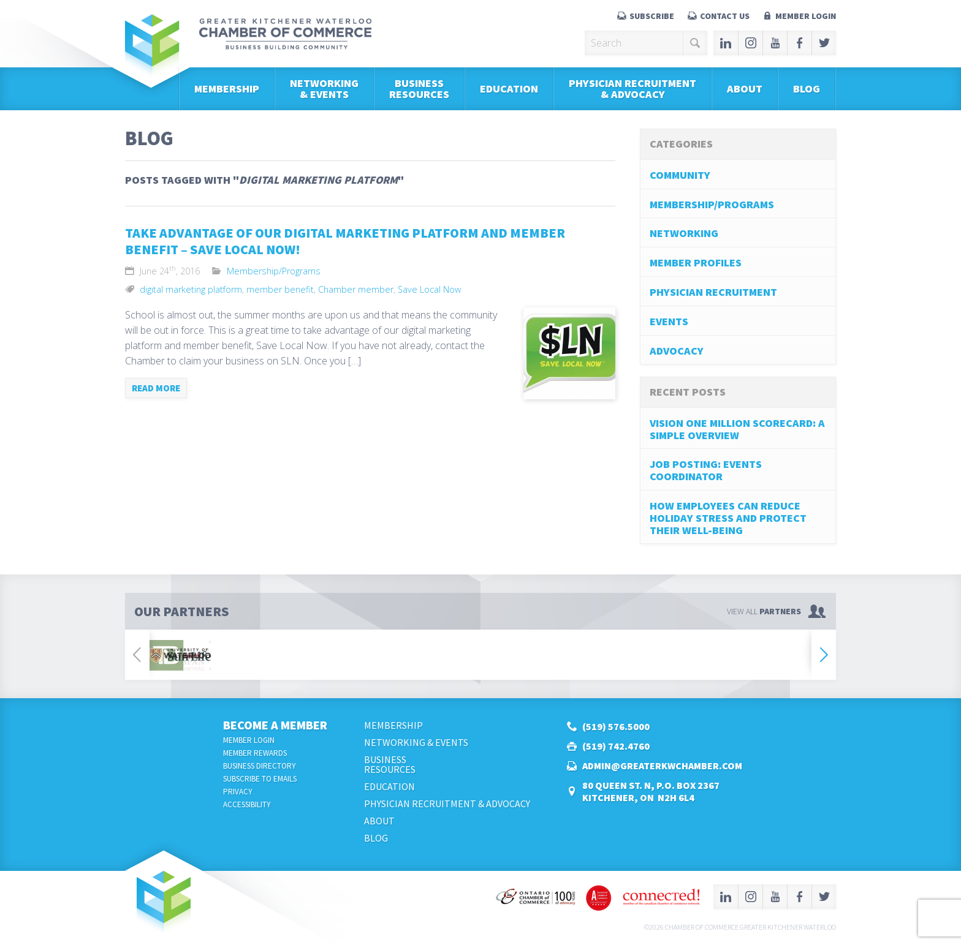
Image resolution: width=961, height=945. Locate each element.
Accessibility (247, 804)
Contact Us (725, 15)
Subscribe (651, 15)
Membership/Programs (274, 271)
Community (680, 175)
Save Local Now (429, 289)
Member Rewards (255, 753)
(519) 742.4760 (616, 746)
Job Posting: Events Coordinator (706, 470)
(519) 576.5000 (616, 726)
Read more (156, 388)
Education (509, 88)
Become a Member (275, 724)
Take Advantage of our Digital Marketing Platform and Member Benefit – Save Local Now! (345, 241)
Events (669, 321)
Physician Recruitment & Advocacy (632, 88)
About (744, 88)
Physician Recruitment (713, 292)
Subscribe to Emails (260, 779)
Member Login (805, 15)
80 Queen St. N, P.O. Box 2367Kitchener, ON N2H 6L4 (651, 791)
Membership (226, 88)
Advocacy (677, 351)
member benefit (280, 289)
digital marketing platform (191, 289)
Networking (684, 233)
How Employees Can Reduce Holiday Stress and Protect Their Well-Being (728, 518)
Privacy (238, 791)
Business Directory (259, 766)
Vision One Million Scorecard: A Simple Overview (737, 429)
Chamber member (355, 289)
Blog (806, 88)
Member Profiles (696, 262)
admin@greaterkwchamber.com (662, 765)
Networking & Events (324, 88)
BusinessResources (419, 88)
